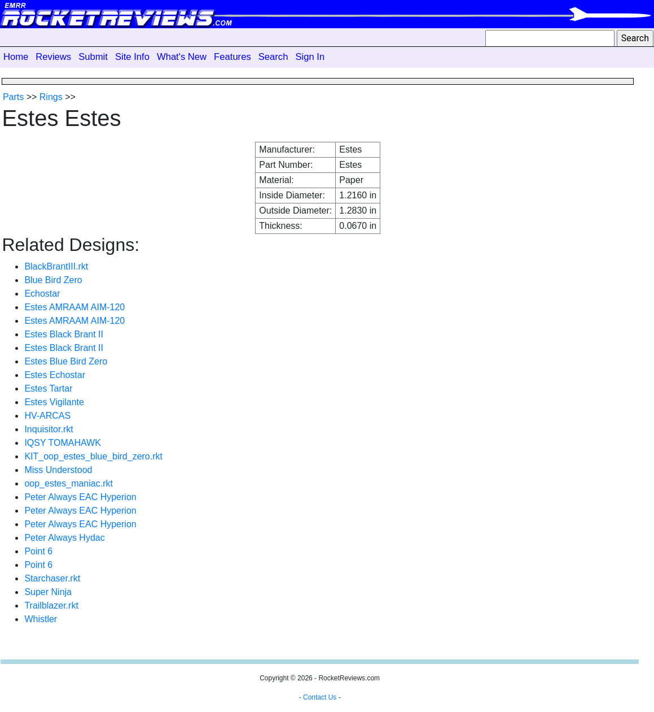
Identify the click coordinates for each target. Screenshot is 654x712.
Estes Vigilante (54, 402)
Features (232, 56)
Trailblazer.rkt (51, 605)
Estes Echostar (54, 375)
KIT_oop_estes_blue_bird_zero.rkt (93, 456)
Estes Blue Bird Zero (65, 361)
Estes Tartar (48, 388)
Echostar (42, 293)
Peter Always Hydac (64, 537)
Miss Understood (58, 470)
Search (273, 56)
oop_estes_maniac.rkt (68, 483)
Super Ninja (48, 592)
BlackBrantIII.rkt (56, 266)
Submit (93, 56)
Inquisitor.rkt (48, 429)
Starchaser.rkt (52, 578)
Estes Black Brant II (63, 334)
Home (15, 56)
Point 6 (38, 551)
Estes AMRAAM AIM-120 (74, 307)
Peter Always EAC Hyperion (80, 497)
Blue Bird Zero (53, 280)
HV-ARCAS (47, 415)
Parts (13, 97)
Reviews (53, 56)
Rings (51, 97)
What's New (182, 56)
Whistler (40, 619)
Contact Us (319, 697)
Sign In (309, 56)
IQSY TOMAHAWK (62, 443)
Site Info (132, 56)
